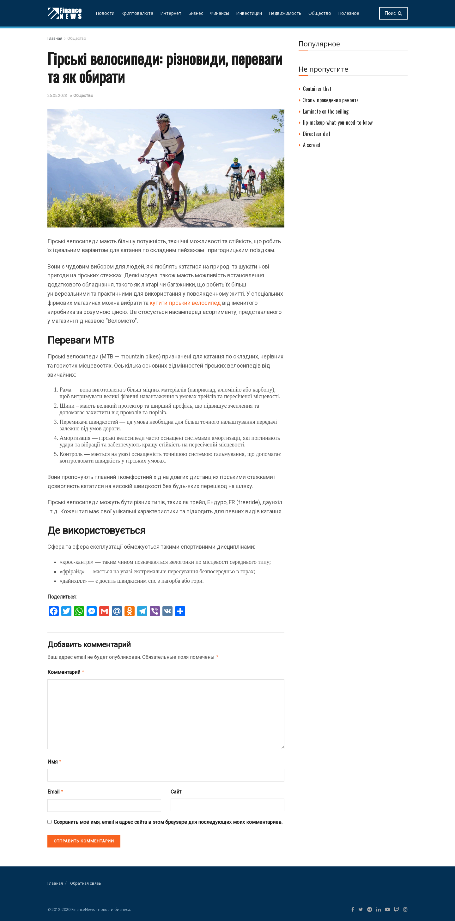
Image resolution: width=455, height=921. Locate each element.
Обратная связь (85, 880)
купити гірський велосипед (185, 302)
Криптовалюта (137, 13)
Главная (54, 38)
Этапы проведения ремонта (331, 100)
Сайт (176, 790)
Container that (317, 88)
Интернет (170, 13)
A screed (311, 145)
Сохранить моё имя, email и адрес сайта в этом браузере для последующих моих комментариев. (168, 820)
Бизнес (195, 13)
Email (55, 789)
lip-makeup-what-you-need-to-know (338, 122)
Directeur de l (316, 134)
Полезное (348, 13)
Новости (105, 13)
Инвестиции (249, 13)
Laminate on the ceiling (326, 111)
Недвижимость (285, 13)
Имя (54, 760)
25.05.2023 (57, 95)
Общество (319, 13)
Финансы (219, 13)
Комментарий (66, 671)
